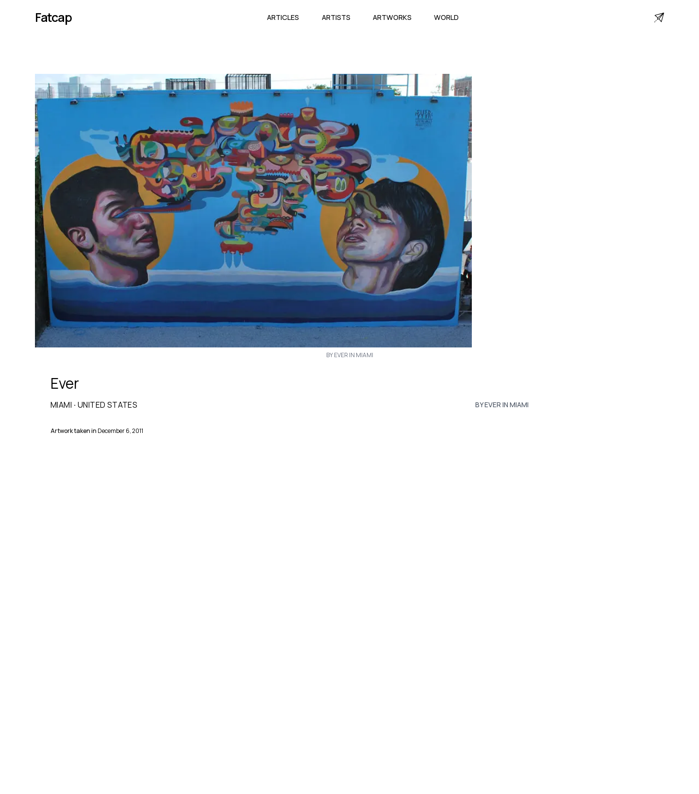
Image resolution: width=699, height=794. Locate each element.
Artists (336, 17)
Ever (64, 383)
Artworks (392, 17)
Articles (283, 17)
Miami (61, 405)
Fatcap (53, 17)
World (446, 17)
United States (107, 405)
